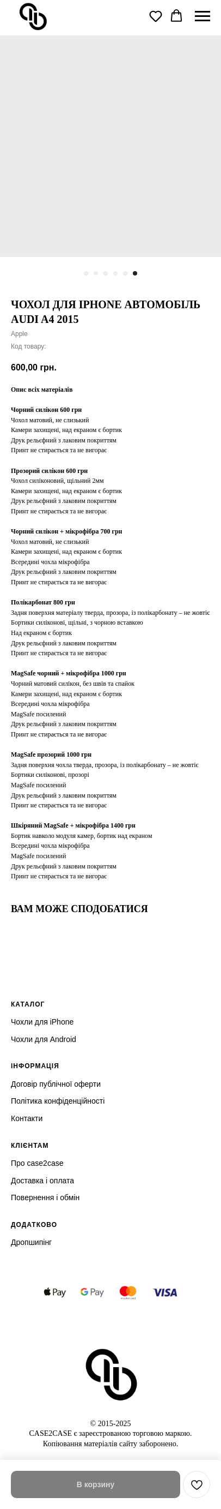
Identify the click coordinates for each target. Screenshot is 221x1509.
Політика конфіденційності (58, 1101)
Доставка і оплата (42, 1180)
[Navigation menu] (202, 16)
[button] (155, 15)
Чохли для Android (43, 1039)
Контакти (26, 1118)
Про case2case (37, 1163)
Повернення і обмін (45, 1197)
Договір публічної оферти (56, 1084)
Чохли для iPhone (42, 1021)
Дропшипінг (31, 1242)
